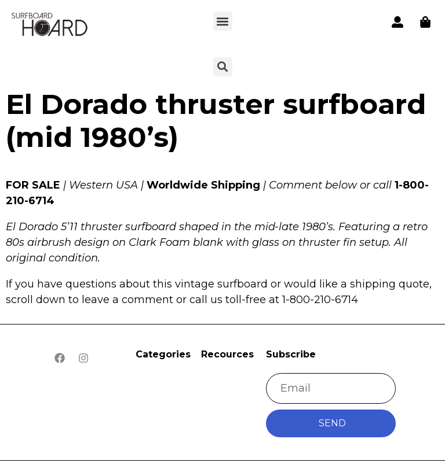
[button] (222, 21)
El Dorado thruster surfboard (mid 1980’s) (216, 120)
